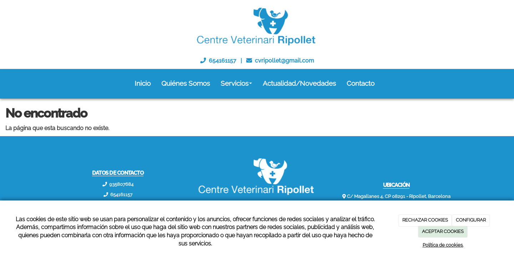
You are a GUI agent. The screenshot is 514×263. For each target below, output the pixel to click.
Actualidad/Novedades (299, 83)
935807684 (121, 184)
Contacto (360, 83)
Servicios (236, 83)
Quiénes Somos (185, 83)
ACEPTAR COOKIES (443, 231)
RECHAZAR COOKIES (425, 220)
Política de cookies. (443, 245)
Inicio (143, 83)
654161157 (222, 60)
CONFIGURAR (471, 220)
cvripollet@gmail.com (284, 60)
